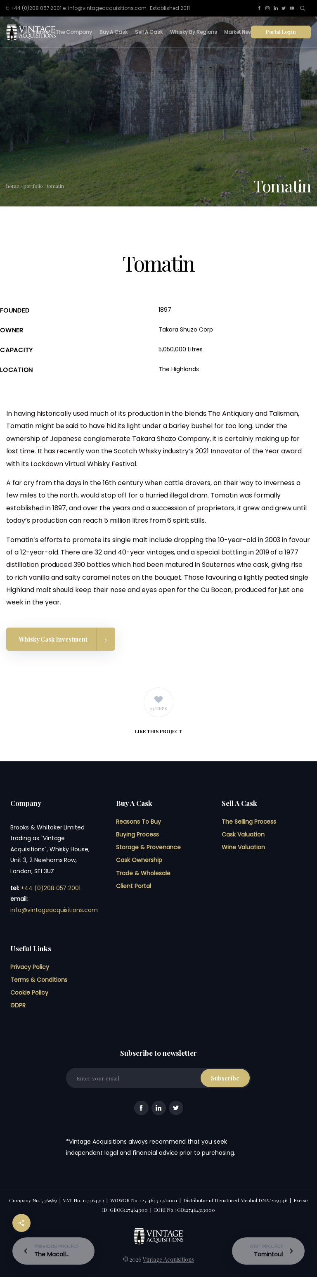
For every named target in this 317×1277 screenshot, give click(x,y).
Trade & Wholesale (143, 873)
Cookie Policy (29, 992)
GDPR (18, 1005)
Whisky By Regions (193, 32)
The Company (74, 32)
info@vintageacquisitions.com (54, 910)
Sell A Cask (149, 32)
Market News (239, 32)
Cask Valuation (243, 834)
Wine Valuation (243, 847)
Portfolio (33, 185)
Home (40, 32)
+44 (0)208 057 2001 (50, 888)
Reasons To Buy (138, 821)
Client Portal (133, 886)
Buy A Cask (113, 32)
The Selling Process (249, 821)
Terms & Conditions (38, 980)
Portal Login (281, 31)
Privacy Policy (29, 967)
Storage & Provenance (148, 847)
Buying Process (137, 834)
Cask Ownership (139, 860)
